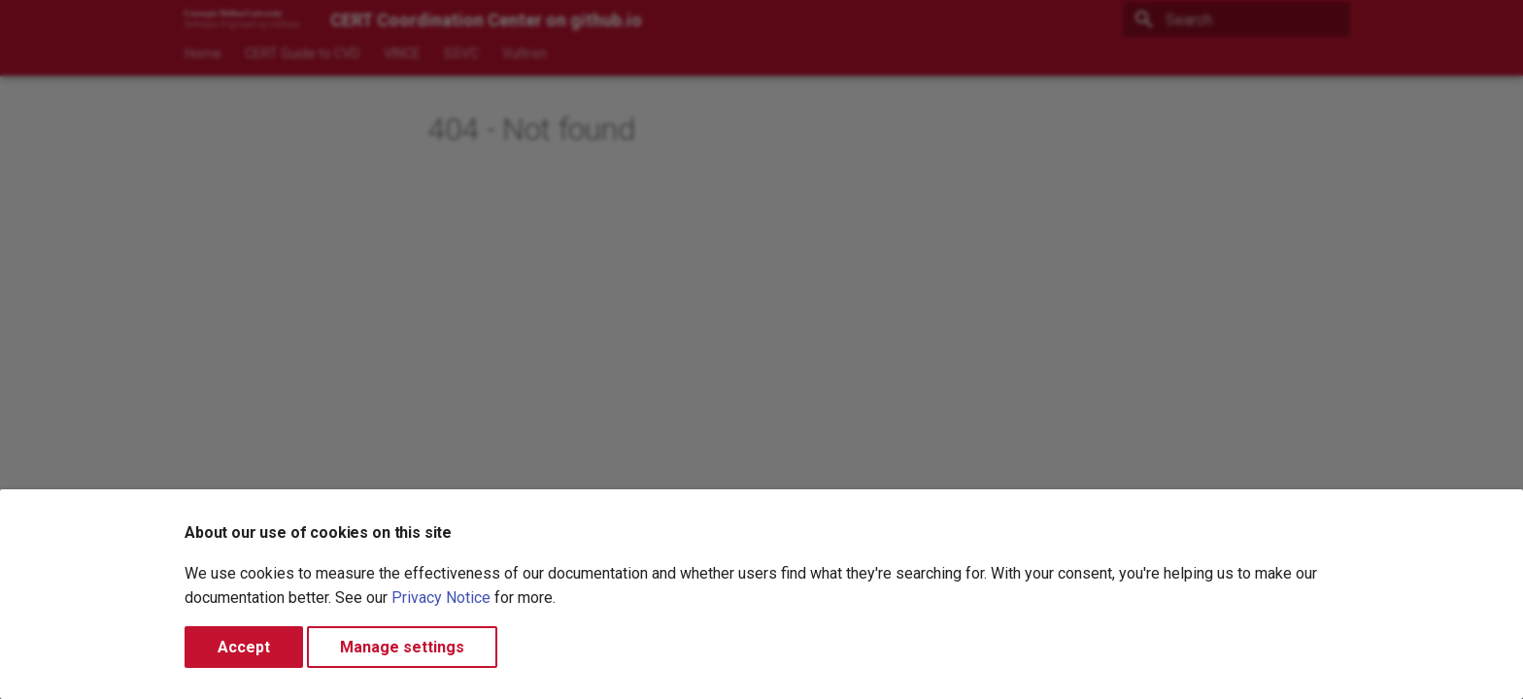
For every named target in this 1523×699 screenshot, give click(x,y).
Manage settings (402, 647)
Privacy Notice (441, 597)
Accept (244, 647)
